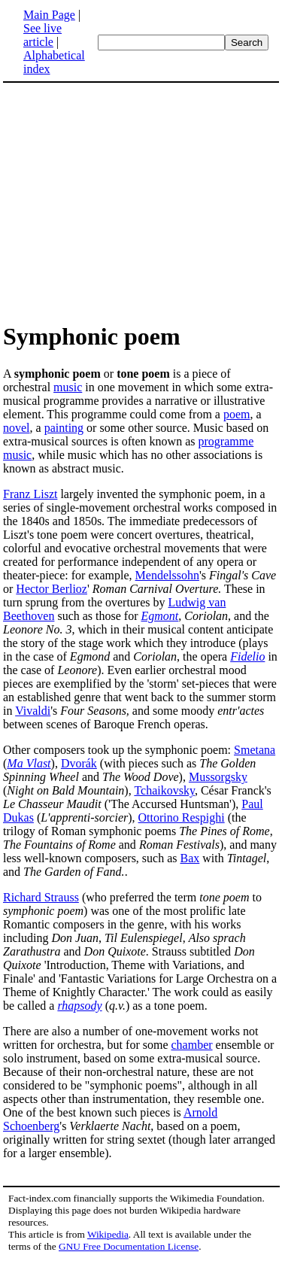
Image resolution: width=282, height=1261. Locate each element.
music (67, 387)
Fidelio (247, 656)
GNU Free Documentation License (129, 1246)
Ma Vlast (28, 763)
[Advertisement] (129, 201)
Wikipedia (108, 1234)
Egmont (160, 615)
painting (63, 427)
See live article (42, 35)
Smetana (254, 749)
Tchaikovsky (164, 790)
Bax (190, 858)
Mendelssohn (167, 575)
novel (16, 427)
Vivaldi (32, 710)
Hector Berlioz (51, 588)
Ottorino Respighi (181, 817)
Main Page (49, 14)
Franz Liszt (30, 494)
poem (236, 414)
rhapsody (79, 1005)
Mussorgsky (218, 776)
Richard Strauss (41, 897)
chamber (191, 1044)
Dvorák (79, 763)
